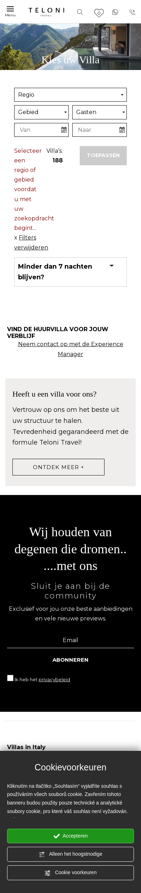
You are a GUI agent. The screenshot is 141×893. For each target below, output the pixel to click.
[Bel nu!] (132, 11)
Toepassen (103, 155)
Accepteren (70, 836)
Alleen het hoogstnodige (70, 854)
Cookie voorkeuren (70, 873)
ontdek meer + (58, 467)
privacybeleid (54, 679)
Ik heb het (42, 679)
